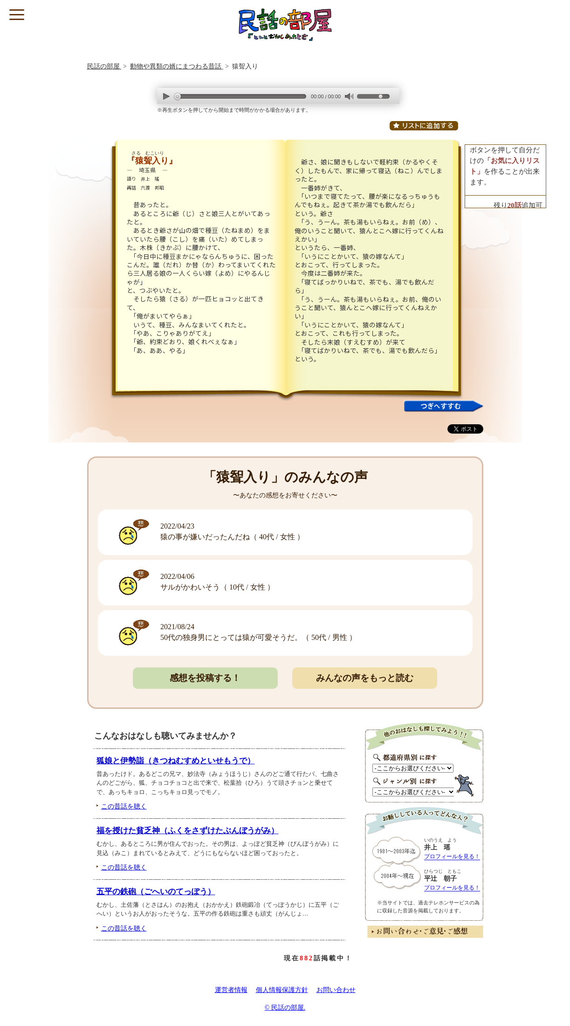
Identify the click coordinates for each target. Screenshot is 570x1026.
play (166, 96)
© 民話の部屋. (285, 1007)
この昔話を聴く (124, 806)
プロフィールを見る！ (452, 856)
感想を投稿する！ (205, 678)
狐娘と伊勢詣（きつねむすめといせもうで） (175, 760)
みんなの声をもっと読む (364, 678)
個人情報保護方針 (282, 989)
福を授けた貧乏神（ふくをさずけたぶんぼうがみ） (187, 830)
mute (349, 96)
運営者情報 (231, 989)
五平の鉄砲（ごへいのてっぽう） (155, 891)
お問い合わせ (336, 989)
